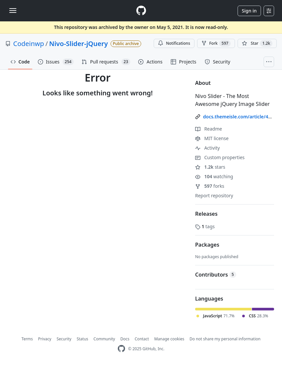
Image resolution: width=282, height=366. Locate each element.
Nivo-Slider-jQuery (78, 43)
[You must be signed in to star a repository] (257, 43)
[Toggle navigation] (13, 10)
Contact (142, 339)
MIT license (212, 138)
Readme (208, 129)
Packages (207, 244)
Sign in (249, 11)
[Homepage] (141, 10)
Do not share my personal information (225, 339)
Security (64, 339)
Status (82, 339)
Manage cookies (169, 339)
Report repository (214, 195)
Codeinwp (28, 43)
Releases (206, 213)
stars (210, 167)
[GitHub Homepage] (121, 349)
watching (214, 176)
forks (209, 186)
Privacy (44, 339)
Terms (27, 339)
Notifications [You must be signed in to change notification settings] (174, 43)
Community (104, 339)
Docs (125, 339)
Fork (216, 43)
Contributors (215, 274)
